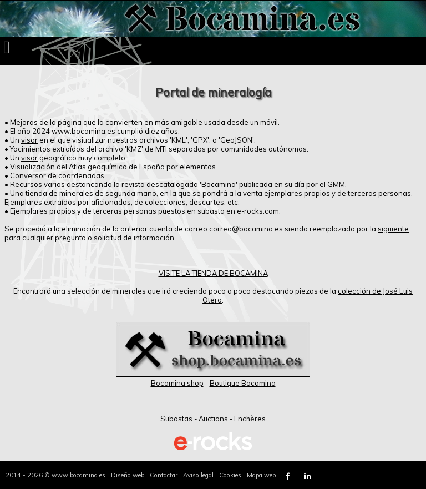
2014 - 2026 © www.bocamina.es (55, 475)
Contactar (164, 475)
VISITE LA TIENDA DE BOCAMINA (213, 273)
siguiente (393, 228)
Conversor (28, 175)
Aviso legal (198, 475)
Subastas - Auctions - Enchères (213, 418)
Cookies (230, 475)
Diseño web (127, 475)
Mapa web (261, 475)
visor (29, 139)
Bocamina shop (177, 383)
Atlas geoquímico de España (117, 166)
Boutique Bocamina (243, 383)
